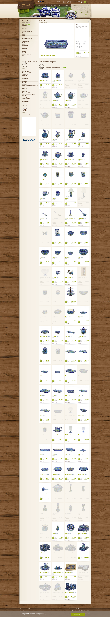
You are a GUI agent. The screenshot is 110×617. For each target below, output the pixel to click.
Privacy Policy (41, 613)
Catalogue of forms (76, 610)
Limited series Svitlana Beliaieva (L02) (30, 85)
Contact (66, 5)
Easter (23, 44)
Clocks (23, 47)
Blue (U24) (24, 81)
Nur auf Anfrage (25, 57)
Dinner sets (24, 25)
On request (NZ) (25, 101)
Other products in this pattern (47, 62)
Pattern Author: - (55, 67)
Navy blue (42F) (25, 71)
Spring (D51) (24, 91)
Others (23, 49)
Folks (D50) (24, 89)
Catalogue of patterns (85, 610)
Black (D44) (24, 88)
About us (39, 5)
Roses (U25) (24, 82)
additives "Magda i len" (27, 54)
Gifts (23, 55)
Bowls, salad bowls (26, 37)
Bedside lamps (25, 45)
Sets (26, 24)
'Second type (25, 52)
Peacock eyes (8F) (26, 69)
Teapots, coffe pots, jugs (27, 31)
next (87, 21)
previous (78, 21)
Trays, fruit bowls (25, 41)
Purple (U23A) (25, 79)
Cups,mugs (24, 28)
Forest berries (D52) (26, 92)
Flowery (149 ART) (26, 114)
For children (24, 42)
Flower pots (24, 48)
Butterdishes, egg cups (27, 38)
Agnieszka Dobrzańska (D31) (28, 87)
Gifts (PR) (24, 95)
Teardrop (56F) (25, 74)
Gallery (60, 5)
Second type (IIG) (25, 97)
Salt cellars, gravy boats (27, 39)
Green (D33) (24, 77)
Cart (88, 1)
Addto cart (80, 53)
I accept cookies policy (78, 614)
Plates (23, 34)
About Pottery (52, 5)
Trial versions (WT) (26, 98)
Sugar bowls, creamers (27, 29)
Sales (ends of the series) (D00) (28, 94)
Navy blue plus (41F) (26, 72)
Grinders (24, 51)
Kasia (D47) (24, 84)
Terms (45, 5)
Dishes (23, 35)
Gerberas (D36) (25, 78)
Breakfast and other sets (27, 27)
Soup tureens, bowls (26, 32)
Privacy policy (72, 608)
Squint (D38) (24, 75)
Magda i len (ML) (25, 99)
